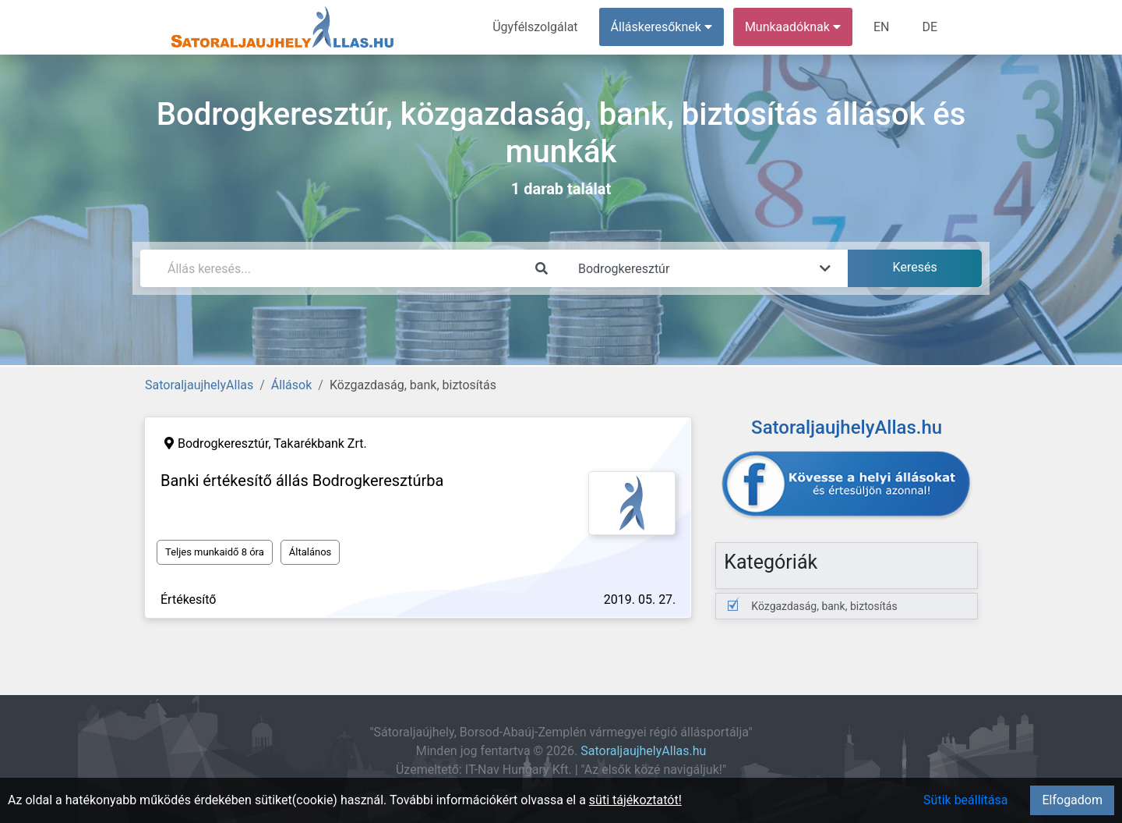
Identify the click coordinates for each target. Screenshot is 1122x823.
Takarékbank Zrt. (320, 443)
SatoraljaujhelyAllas (199, 385)
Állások (291, 385)
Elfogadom (1072, 800)
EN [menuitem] (881, 27)
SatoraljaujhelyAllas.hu (643, 750)
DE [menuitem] (929, 27)
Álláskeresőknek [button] (661, 27)
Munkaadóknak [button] (793, 27)
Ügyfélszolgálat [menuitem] (534, 27)
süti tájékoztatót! (635, 800)
